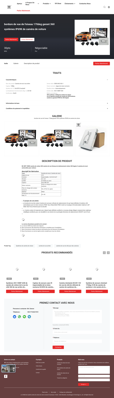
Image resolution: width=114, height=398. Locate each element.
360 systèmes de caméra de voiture (63, 368)
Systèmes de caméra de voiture (24, 246)
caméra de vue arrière (45, 246)
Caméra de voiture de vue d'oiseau (63, 373)
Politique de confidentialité (65, 392)
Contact (38, 372)
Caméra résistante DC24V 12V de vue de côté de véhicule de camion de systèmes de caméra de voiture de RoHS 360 (70, 287)
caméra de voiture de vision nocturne (63, 363)
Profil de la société (40, 362)
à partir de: (56, 328)
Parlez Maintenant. (11, 39)
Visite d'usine (39, 366)
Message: (56, 308)
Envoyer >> (83, 384)
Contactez (58, 347)
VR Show (58, 3)
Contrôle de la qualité (41, 369)
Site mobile (53, 392)
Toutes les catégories (62, 378)
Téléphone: (56, 337)
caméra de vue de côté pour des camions (67, 246)
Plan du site (45, 392)
